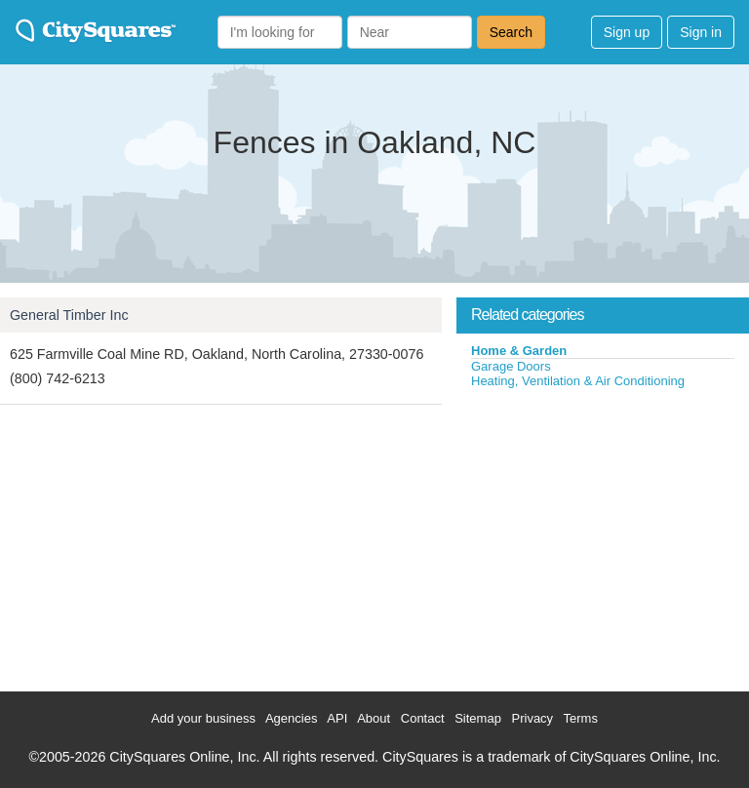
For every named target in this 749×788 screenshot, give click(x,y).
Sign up (627, 32)
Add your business (203, 718)
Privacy (533, 718)
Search (511, 32)
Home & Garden (519, 350)
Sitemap (477, 718)
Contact (423, 718)
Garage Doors (511, 366)
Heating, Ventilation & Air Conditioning (578, 381)
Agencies (291, 718)
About (373, 718)
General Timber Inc (69, 315)
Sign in (701, 32)
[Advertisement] (602, 535)
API (337, 718)
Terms (581, 718)
